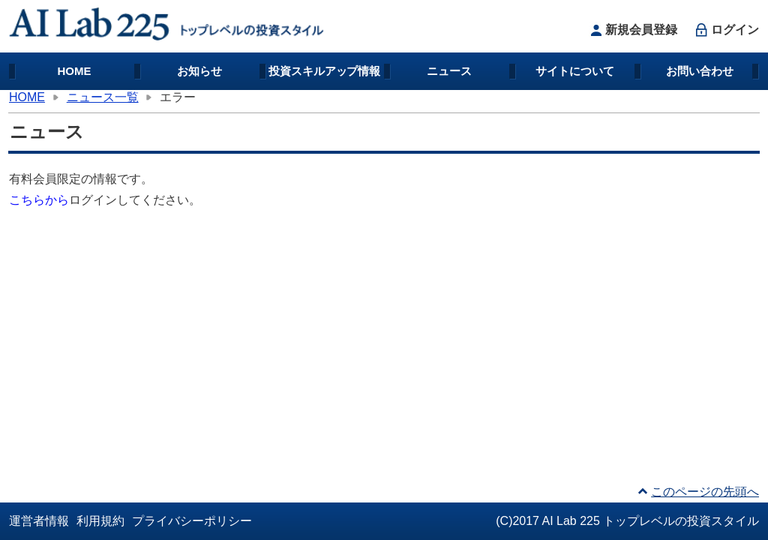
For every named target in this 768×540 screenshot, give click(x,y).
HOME (75, 70)
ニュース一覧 (103, 97)
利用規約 (100, 520)
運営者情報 (39, 520)
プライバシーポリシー (192, 520)
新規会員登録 (631, 30)
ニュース (449, 70)
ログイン (725, 30)
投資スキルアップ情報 (324, 70)
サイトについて (575, 70)
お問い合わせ (700, 70)
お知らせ (199, 70)
